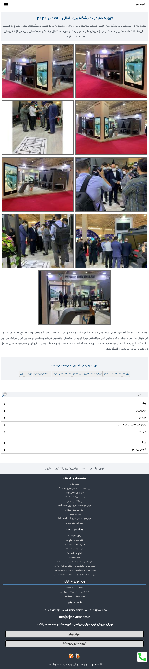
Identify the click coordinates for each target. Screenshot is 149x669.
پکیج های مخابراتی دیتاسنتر (132, 425)
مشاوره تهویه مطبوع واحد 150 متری (74, 592)
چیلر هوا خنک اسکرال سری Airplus (74, 488)
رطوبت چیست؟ (74, 536)
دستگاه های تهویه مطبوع (42, 374)
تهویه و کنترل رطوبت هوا (74, 596)
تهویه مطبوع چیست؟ (74, 549)
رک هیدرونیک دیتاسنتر (74, 497)
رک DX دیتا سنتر (74, 501)
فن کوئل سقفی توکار (75, 493)
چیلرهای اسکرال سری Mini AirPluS (74, 519)
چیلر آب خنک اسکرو (74, 523)
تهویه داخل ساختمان (74, 587)
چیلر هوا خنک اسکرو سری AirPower (74, 506)
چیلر (21, 374)
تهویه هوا (28, 374)
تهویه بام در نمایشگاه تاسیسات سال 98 (74, 562)
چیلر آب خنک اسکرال (74, 510)
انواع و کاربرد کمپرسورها (74, 544)
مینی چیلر (141, 410)
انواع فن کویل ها (74, 553)
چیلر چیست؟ (74, 557)
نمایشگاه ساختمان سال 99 (61, 374)
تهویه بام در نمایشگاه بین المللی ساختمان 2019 (74, 575)
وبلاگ (143, 442)
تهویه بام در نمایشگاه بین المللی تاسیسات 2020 (74, 570)
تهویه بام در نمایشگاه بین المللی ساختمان (87, 374)
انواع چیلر (75, 634)
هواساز (142, 417)
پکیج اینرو (74, 484)
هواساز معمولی (74, 514)
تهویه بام (126, 374)
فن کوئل (142, 432)
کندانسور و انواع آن (74, 540)
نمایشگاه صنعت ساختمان (112, 374)
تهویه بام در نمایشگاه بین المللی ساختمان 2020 (74, 18)
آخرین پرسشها (139, 449)
